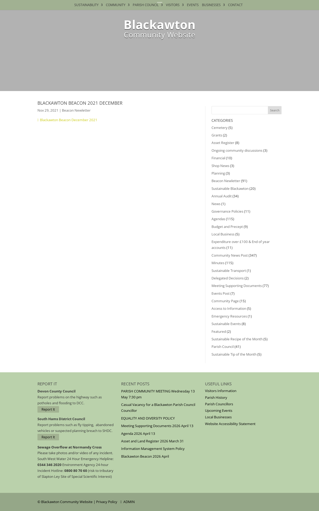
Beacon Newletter (76, 110)
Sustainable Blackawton (230, 188)
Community (115, 5)
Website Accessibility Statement (230, 423)
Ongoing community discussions (237, 150)
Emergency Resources (229, 316)
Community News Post (230, 255)
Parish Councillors (219, 404)
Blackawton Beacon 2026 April (145, 456)
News (216, 203)
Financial (218, 158)
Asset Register (223, 142)
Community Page (225, 301)
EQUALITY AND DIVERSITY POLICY (148, 418)
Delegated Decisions (228, 278)
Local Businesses (218, 417)
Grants (217, 135)
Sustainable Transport (229, 270)
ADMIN (128, 501)
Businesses (211, 5)
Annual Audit (222, 196)
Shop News (220, 165)
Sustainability (86, 5)
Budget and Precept (227, 226)
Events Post (221, 293)
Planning (218, 173)
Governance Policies (227, 211)
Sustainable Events (226, 323)
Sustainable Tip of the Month (234, 354)
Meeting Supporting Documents (237, 285)
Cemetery (220, 127)
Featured (219, 331)
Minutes (218, 262)
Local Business (223, 234)
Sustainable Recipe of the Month (237, 339)
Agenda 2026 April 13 (138, 433)
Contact (236, 5)
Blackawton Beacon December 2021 (68, 120)
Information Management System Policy (153, 448)
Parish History (216, 397)
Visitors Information (220, 390)
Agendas (218, 218)
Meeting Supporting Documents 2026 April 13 (157, 425)
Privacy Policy (106, 501)
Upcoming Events (218, 410)
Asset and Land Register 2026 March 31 (152, 441)
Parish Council (146, 5)
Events (193, 5)
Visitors (173, 5)
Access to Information (229, 308)
